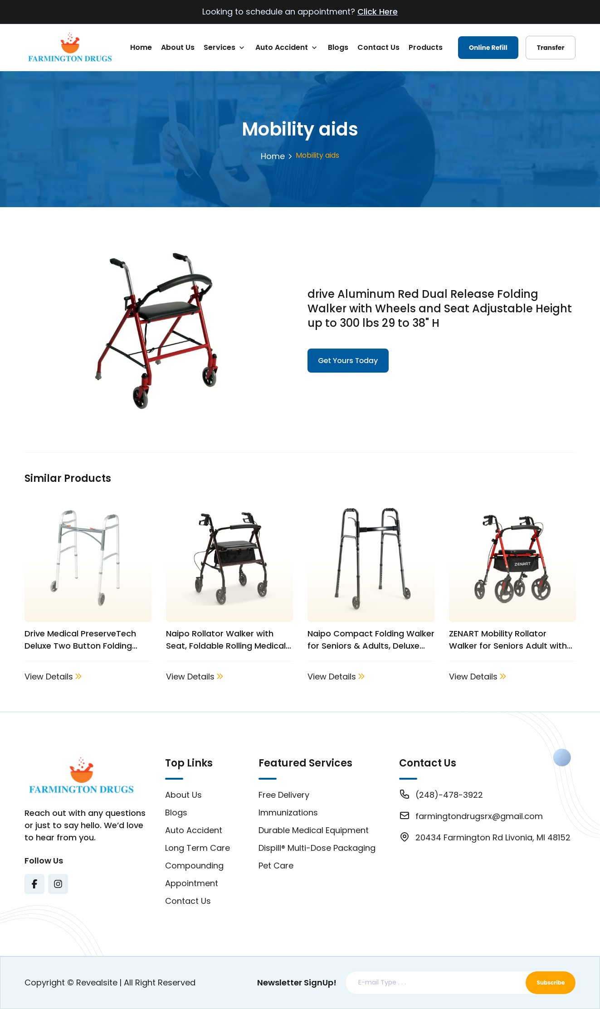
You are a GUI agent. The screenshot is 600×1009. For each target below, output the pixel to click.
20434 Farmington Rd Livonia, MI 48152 (493, 837)
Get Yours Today (348, 360)
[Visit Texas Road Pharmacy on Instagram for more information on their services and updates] (58, 883)
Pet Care (276, 865)
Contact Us (378, 47)
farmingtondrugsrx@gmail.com (479, 816)
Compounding (194, 865)
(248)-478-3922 (449, 794)
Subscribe (551, 982)
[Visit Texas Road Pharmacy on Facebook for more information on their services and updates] (34, 883)
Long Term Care (197, 848)
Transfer (551, 47)
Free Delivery (284, 794)
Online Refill (488, 47)
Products (426, 47)
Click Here (377, 11)
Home (141, 47)
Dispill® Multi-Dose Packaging (317, 848)
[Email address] (437, 982)
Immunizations (288, 812)
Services (219, 47)
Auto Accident (281, 47)
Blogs (338, 47)
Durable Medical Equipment (314, 830)
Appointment (191, 883)
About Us (178, 47)
